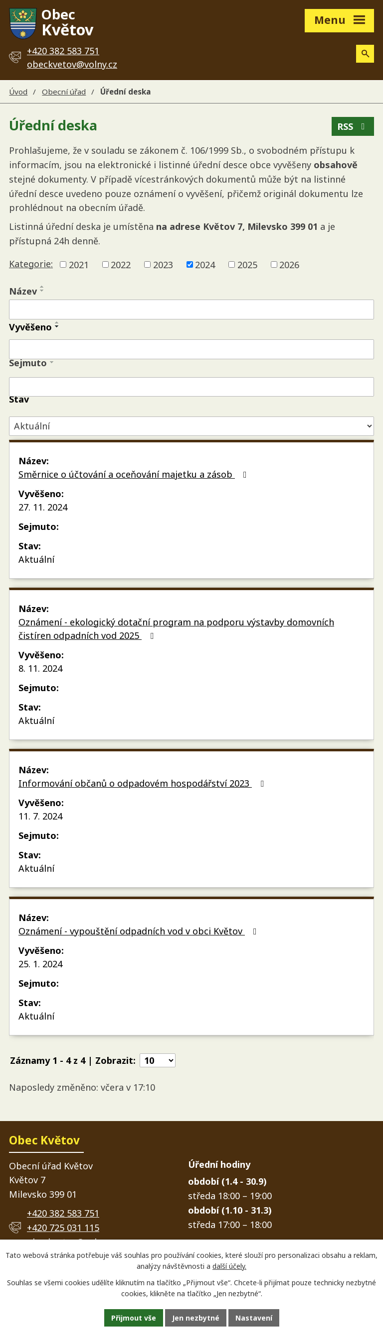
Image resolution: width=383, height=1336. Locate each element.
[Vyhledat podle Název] (191, 309)
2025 (247, 264)
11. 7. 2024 (40, 816)
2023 (163, 264)
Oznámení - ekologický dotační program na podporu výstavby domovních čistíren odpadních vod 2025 (176, 628)
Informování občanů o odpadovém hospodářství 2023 (143, 783)
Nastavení (253, 1318)
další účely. (229, 1266)
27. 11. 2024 (42, 507)
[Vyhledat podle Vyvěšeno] (191, 349)
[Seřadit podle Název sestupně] (42, 291)
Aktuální (36, 559)
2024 (205, 264)
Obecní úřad (64, 92)
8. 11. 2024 (40, 668)
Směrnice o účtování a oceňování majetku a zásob (134, 474)
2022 (121, 264)
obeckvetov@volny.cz (72, 64)
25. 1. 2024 (40, 964)
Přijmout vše (133, 1318)
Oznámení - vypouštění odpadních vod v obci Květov (139, 931)
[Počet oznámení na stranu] (158, 1060)
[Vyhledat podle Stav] (191, 426)
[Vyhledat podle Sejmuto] (191, 387)
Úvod (18, 92)
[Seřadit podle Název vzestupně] (42, 287)
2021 (79, 264)
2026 (289, 264)
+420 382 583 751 (63, 1213)
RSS (353, 126)
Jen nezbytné (195, 1318)
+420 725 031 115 (63, 1227)
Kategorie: (31, 264)
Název (23, 291)
